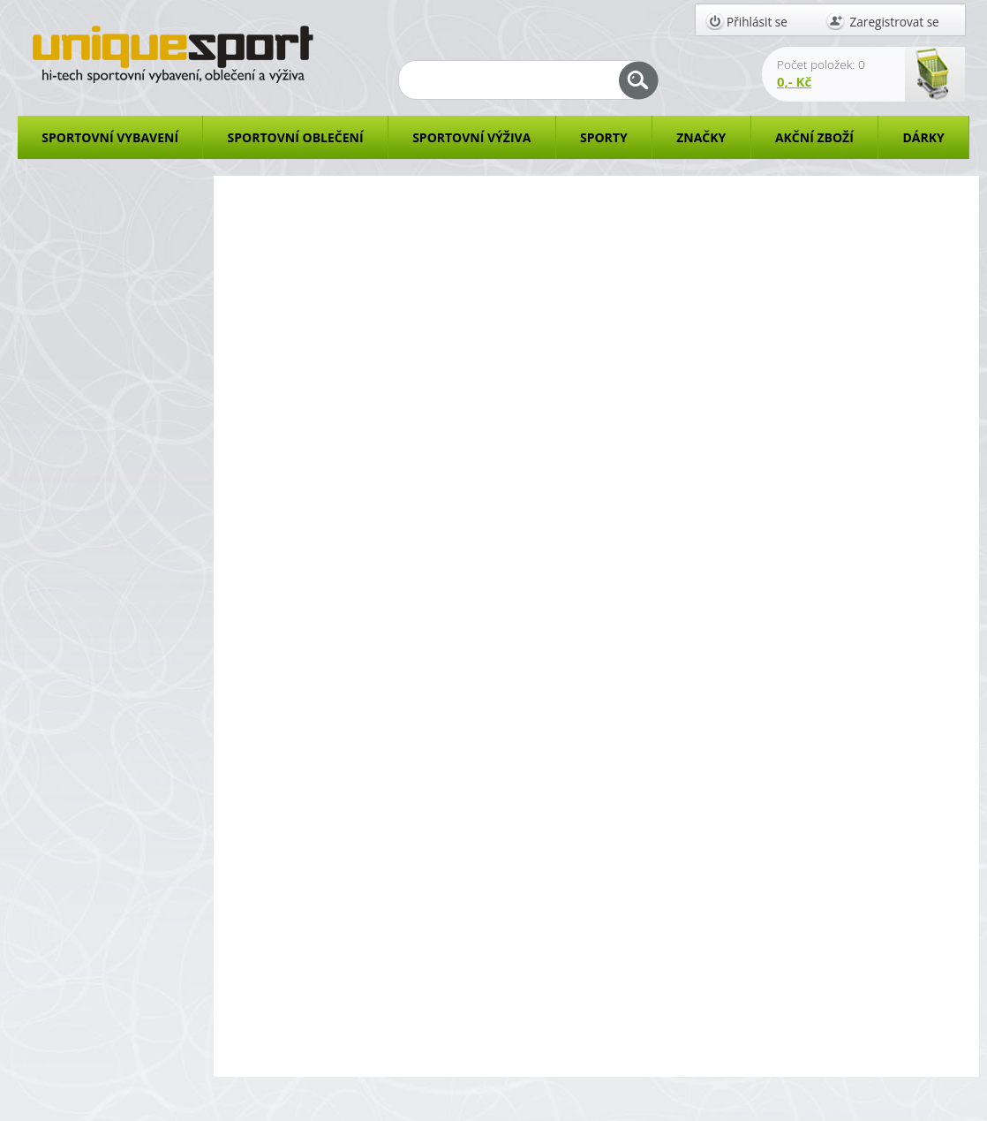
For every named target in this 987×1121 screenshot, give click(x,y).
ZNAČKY (701, 137)
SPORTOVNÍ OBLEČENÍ (296, 137)
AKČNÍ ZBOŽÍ (814, 137)
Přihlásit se (757, 21)
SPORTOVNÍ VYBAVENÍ (109, 137)
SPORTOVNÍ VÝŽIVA (471, 137)
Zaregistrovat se (894, 21)
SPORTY (604, 137)
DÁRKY (923, 137)
